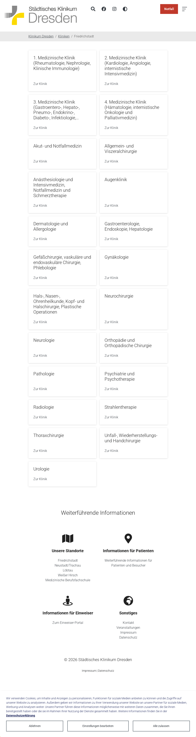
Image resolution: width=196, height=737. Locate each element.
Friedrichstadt (68, 560)
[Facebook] (104, 9)
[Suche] (93, 9)
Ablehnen (35, 726)
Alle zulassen (161, 726)
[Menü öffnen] (184, 9)
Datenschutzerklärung (20, 715)
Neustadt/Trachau (68, 565)
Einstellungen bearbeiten (98, 726)
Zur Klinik (40, 84)
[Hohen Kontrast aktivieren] (125, 9)
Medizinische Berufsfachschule (67, 580)
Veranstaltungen (128, 628)
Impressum (128, 632)
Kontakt (128, 623)
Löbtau (68, 570)
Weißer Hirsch (68, 575)
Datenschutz (128, 637)
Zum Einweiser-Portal (67, 623)
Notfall (169, 9)
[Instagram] (114, 9)
